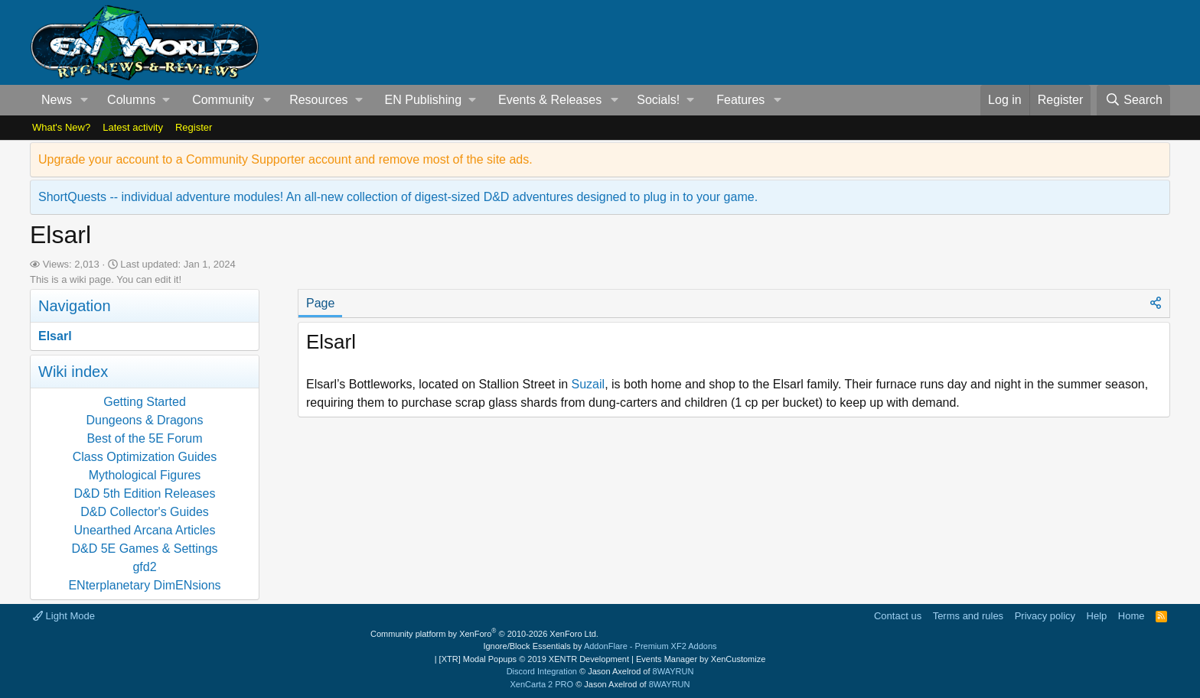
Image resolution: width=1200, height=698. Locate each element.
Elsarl (55, 336)
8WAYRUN (673, 671)
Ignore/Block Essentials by (599, 646)
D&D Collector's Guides (144, 511)
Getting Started (144, 401)
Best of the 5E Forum (144, 438)
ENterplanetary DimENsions (144, 585)
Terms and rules (968, 616)
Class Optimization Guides (145, 456)
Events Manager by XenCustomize (700, 659)
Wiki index (73, 371)
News (56, 99)
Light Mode (64, 616)
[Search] (1133, 100)
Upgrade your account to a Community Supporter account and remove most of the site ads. (285, 159)
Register (193, 127)
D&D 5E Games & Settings (144, 548)
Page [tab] (320, 303)
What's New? (61, 127)
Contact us (897, 616)
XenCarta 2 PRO (542, 684)
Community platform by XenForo (484, 633)
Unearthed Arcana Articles (145, 530)
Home (1131, 616)
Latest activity (133, 127)
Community (223, 99)
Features (740, 99)
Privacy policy (1045, 616)
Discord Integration (542, 671)
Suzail (588, 384)
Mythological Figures (145, 475)
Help (1097, 616)
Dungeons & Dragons (145, 420)
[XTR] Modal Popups (534, 659)
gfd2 (144, 566)
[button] (84, 100)
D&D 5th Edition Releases (145, 493)
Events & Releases (550, 99)
